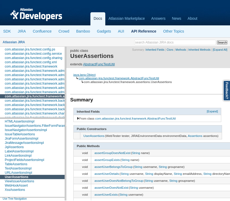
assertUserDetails (106, 173)
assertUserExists (106, 194)
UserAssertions (16, 177)
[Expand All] (220, 49)
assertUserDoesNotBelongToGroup (118, 180)
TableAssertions (16, 164)
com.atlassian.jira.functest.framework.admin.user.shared (44, 88)
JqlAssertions (14, 147)
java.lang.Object (84, 74)
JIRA (22, 31)
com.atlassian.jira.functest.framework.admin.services (42, 79)
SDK (7, 31)
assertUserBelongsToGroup (113, 166)
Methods (180, 49)
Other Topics (173, 31)
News (176, 18)
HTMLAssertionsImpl (19, 121)
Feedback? (227, 90)
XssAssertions (15, 190)
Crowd (63, 31)
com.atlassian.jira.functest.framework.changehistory (41, 113)
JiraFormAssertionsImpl (21, 138)
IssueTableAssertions (20, 134)
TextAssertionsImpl (18, 168)
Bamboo (83, 31)
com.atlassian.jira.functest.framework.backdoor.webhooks (45, 109)
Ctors (170, 49)
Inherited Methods (199, 49)
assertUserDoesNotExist (111, 187)
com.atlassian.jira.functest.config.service (33, 54)
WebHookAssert (16, 185)
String (136, 153)
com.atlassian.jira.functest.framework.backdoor (38, 101)
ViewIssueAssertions (19, 181)
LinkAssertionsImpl (18, 155)
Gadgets (104, 31)
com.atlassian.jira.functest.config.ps (30, 49)
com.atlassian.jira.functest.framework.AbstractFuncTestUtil (118, 78)
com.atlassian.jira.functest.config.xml (31, 62)
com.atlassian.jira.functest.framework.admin (36, 71)
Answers (158, 18)
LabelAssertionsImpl (19, 151)
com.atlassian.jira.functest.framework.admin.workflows (43, 92)
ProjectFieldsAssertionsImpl (24, 160)
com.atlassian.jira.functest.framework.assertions (42, 96)
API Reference (143, 31)
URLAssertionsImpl (18, 173)
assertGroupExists (107, 159)
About (193, 18)
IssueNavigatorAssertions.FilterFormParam (35, 126)
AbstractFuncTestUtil (99, 64)
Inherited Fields (154, 49)
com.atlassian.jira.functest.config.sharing (33, 58)
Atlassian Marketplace (126, 18)
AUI (121, 31)
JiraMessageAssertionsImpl (24, 143)
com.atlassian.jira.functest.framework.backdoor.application (46, 105)
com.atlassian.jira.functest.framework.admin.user (39, 83)
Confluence (42, 31)
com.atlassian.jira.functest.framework (31, 66)
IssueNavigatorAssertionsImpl (26, 130)
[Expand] (212, 111)
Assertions (195, 135)
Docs (98, 18)
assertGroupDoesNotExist (112, 153)
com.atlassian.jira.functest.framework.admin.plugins (41, 75)
